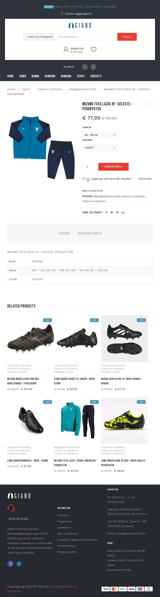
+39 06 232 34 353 (17, 519)
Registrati (77, 48)
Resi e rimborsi (67, 533)
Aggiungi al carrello (115, 166)
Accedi (77, 52)
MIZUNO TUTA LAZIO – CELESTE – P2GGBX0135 (145, 104)
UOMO (22, 76)
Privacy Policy (66, 552)
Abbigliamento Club (83, 89)
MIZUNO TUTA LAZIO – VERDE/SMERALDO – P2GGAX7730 (75, 463)
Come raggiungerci (76, 13)
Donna (78, 6)
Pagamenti (64, 521)
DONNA (35, 76)
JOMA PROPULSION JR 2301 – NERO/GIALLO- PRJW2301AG (123, 463)
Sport (98, 6)
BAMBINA (66, 76)
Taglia (86, 127)
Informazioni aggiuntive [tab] (90, 233)
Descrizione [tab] (64, 233)
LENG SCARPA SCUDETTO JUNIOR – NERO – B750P (75, 381)
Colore (87, 140)
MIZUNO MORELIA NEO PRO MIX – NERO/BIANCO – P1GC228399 (23, 381)
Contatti (63, 515)
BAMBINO (50, 76)
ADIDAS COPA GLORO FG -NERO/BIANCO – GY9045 (121, 381)
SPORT (81, 76)
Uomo (89, 6)
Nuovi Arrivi (63, 6)
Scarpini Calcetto (112, 453)
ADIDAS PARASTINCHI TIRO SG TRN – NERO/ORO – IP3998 (150, 104)
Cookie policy (66, 546)
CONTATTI (96, 76)
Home (11, 89)
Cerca (127, 37)
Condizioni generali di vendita (77, 540)
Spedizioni (64, 527)
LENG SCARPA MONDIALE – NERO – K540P (27, 460)
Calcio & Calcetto (50, 89)
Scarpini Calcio (17, 371)
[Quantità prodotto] (88, 167)
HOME (10, 76)
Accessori (110, 6)
